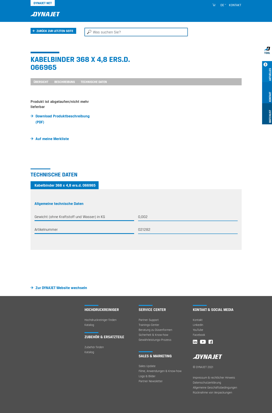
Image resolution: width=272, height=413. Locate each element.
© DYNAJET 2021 (203, 367)
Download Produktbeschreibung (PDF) (63, 119)
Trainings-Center (149, 324)
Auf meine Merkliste (52, 138)
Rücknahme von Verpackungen (212, 392)
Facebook (199, 334)
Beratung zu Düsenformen (155, 329)
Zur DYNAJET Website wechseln (61, 287)
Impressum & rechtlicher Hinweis (214, 377)
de (222, 5)
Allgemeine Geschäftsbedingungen (215, 387)
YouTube (198, 329)
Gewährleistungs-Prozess (155, 339)
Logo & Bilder (147, 376)
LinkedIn (198, 324)
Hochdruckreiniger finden (100, 319)
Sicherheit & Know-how (153, 334)
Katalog (89, 324)
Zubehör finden (94, 347)
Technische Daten (94, 82)
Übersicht (41, 82)
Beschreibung (64, 82)
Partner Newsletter (151, 381)
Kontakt (235, 5)
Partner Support (149, 319)
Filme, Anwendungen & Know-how (160, 371)
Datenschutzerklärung (207, 382)
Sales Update (147, 366)
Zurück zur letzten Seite (55, 31)
